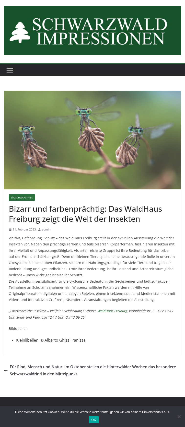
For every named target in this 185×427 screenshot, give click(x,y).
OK (93, 420)
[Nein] (178, 416)
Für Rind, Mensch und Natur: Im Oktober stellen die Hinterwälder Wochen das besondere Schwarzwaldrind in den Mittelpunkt (90, 370)
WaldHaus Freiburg (112, 311)
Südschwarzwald (22, 197)
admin (46, 229)
